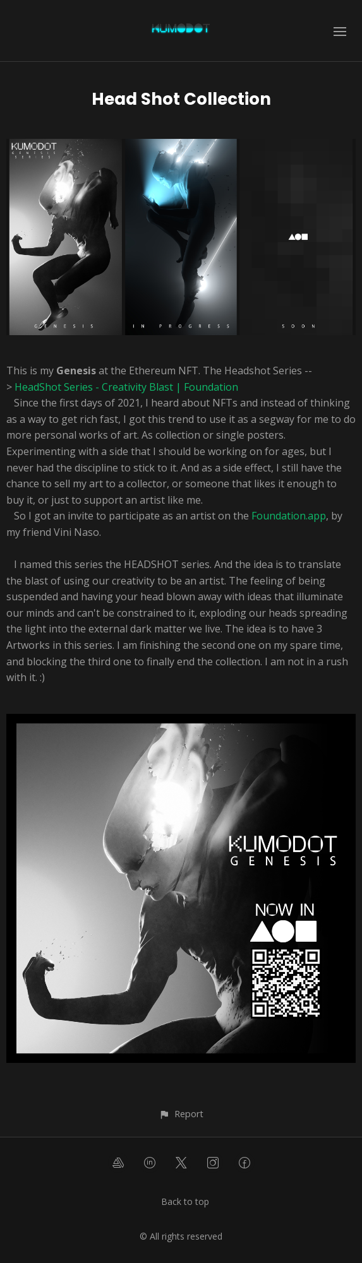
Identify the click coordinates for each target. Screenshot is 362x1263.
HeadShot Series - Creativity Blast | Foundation (126, 387)
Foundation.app (288, 516)
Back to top (185, 1201)
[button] (181, 1114)
